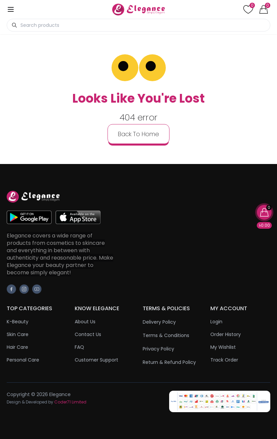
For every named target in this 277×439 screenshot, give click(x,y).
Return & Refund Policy (169, 362)
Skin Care (17, 334)
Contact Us (88, 334)
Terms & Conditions (166, 335)
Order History (225, 334)
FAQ (79, 347)
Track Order (224, 359)
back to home (138, 134)
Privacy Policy (158, 348)
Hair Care (17, 347)
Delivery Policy (159, 322)
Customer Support (96, 359)
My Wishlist (223, 347)
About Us (85, 321)
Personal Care (23, 359)
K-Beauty (17, 321)
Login (216, 321)
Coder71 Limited (70, 402)
